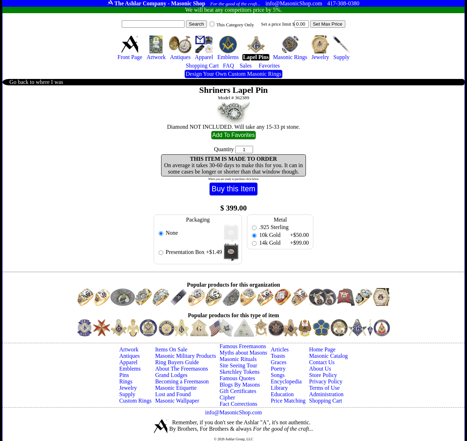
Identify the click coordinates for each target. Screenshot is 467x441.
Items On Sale (171, 349)
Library (279, 388)
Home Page (322, 349)
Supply (127, 394)
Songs (278, 375)
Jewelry (128, 388)
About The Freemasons (181, 369)
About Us (320, 369)
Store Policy (323, 375)
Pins (124, 375)
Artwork (128, 349)
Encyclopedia (286, 381)
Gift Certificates (238, 391)
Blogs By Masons (240, 385)
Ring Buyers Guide (177, 362)
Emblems (130, 369)
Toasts (278, 356)
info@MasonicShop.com (233, 412)
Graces (278, 362)
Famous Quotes (237, 378)
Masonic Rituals (238, 359)
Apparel (128, 362)
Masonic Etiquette (176, 388)
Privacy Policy (325, 381)
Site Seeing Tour (238, 365)
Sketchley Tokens (240, 372)
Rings (125, 381)
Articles (280, 349)
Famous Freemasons (243, 346)
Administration (326, 394)
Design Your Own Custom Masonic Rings (233, 74)
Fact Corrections (238, 404)
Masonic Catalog (328, 356)
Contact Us (322, 362)
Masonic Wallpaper (177, 401)
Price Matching (288, 401)
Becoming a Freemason (182, 381)
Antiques (129, 356)
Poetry (278, 369)
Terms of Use (324, 388)
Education (282, 394)
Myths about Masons (243, 353)
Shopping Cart (325, 401)
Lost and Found (173, 394)
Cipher (227, 397)
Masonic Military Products (185, 356)
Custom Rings (135, 401)
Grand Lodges (171, 375)
